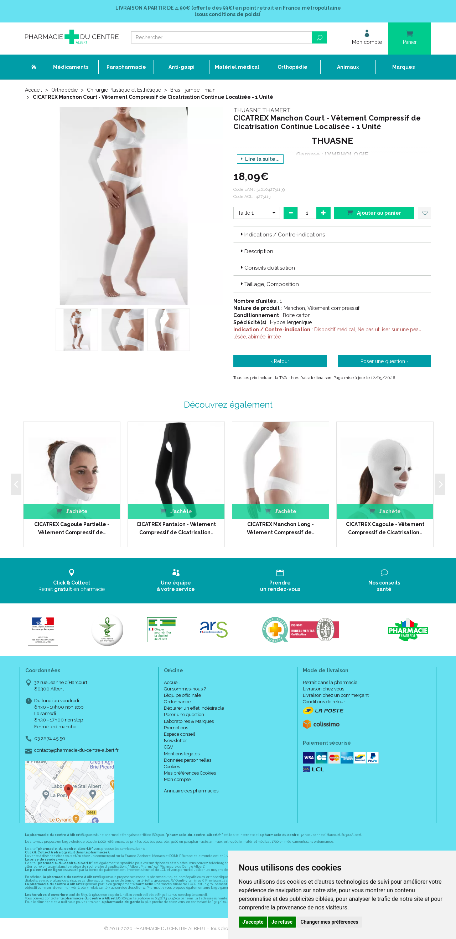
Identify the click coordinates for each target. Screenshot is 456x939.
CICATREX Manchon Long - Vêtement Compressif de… (281, 528)
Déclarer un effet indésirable (194, 708)
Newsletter (175, 740)
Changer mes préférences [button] (329, 922)
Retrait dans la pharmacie (330, 682)
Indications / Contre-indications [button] (282, 234)
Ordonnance (177, 701)
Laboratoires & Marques (189, 721)
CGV (168, 747)
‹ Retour (280, 361)
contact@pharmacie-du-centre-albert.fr (76, 750)
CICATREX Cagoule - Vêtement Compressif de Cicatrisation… (385, 528)
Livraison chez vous (323, 689)
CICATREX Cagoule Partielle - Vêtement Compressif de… (71, 528)
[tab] (332, 234)
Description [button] (256, 251)
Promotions (176, 727)
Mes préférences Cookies (190, 773)
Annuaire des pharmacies (191, 790)
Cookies (172, 766)
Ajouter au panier (374, 212)
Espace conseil (179, 734)
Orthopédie (64, 90)
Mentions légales (182, 753)
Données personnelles (187, 760)
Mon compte (177, 779)
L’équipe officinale (182, 695)
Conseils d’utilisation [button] (267, 268)
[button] (256, 213)
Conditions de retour (324, 701)
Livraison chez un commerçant (336, 695)
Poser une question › (384, 361)
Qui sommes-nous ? (185, 689)
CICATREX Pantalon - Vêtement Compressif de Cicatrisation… (176, 528)
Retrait (72, 580)
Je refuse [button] (281, 922)
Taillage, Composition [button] (269, 284)
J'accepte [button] (253, 922)
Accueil (33, 90)
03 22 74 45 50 (49, 738)
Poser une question (184, 714)
